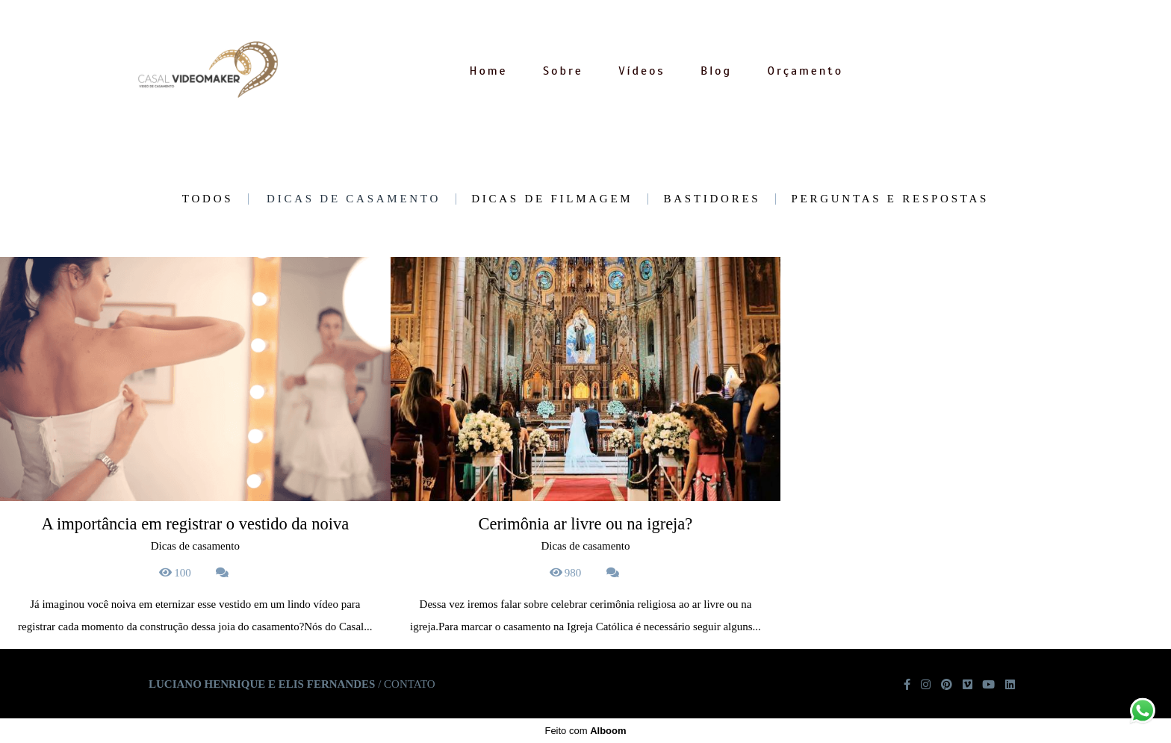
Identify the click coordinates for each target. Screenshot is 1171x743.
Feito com (585, 730)
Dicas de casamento (354, 199)
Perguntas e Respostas (890, 199)
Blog (716, 70)
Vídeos (641, 70)
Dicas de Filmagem (552, 199)
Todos (207, 199)
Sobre (563, 70)
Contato (409, 684)
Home (488, 70)
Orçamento (806, 70)
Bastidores (711, 199)
